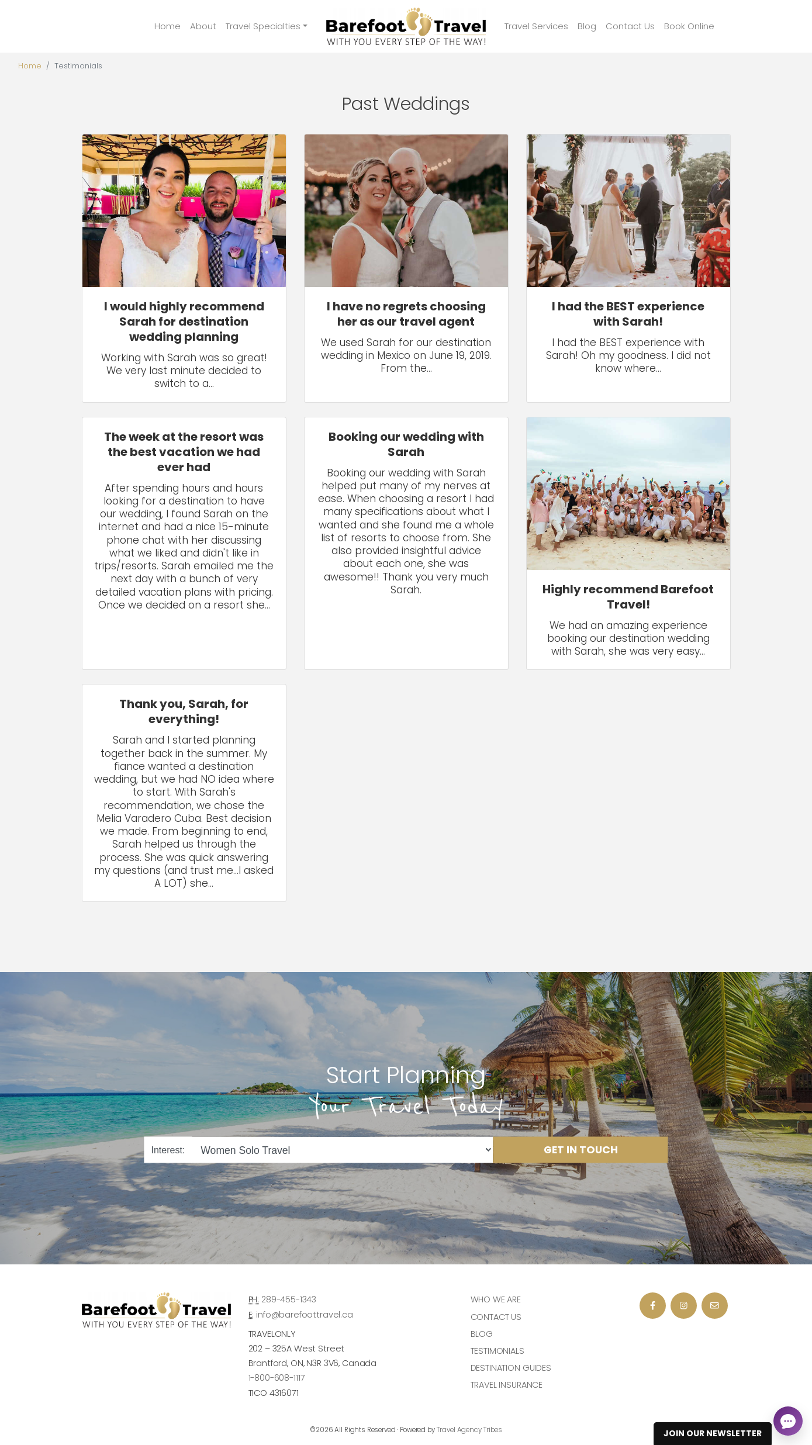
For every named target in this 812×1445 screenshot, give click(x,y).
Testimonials (497, 1351)
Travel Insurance (507, 1385)
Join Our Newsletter (713, 1433)
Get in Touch (581, 1150)
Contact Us (630, 26)
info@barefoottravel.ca (304, 1314)
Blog (587, 26)
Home (167, 26)
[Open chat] (788, 1421)
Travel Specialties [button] (263, 26)
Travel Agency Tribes (469, 1429)
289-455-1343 (288, 1299)
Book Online (689, 26)
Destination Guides (511, 1368)
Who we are (496, 1299)
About (203, 26)
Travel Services (536, 26)
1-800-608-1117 (276, 1378)
